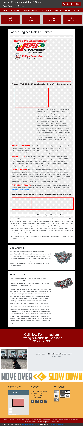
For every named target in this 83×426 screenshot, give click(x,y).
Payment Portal (55, 421)
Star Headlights (27, 421)
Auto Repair (18, 419)
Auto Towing (11, 419)
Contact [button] (76, 10)
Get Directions (72, 19)
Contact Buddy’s (41, 421)
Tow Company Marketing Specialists (30, 424)
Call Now (10, 19)
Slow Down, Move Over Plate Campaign (68, 419)
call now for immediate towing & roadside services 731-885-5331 (41, 338)
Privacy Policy (61, 424)
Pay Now (31, 19)
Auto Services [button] (14, 10)
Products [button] (57, 10)
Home (5, 419)
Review (34, 421)
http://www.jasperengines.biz (20, 189)
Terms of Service (53, 424)
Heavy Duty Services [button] (30, 10)
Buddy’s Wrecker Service (13, 6)
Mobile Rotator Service (44, 419)
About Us (48, 421)
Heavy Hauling (54, 419)
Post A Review (52, 19)
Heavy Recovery (34, 419)
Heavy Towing (25, 419)
